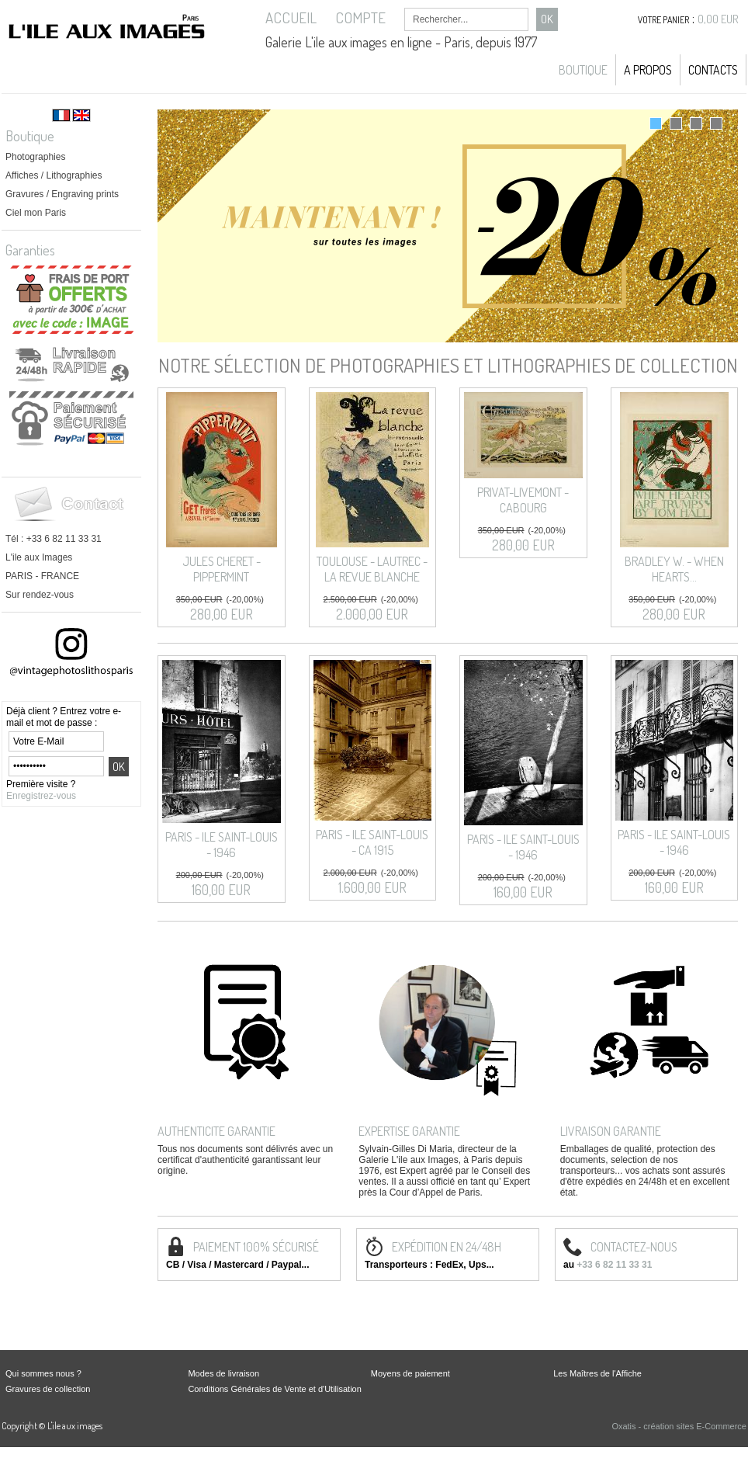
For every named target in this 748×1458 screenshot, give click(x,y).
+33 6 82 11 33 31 (614, 1264)
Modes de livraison (223, 1373)
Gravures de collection (47, 1389)
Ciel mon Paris (35, 212)
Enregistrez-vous (41, 795)
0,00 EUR (718, 19)
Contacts (713, 70)
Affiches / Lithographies (53, 175)
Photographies (35, 156)
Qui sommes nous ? (43, 1373)
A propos (648, 70)
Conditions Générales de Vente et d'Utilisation (274, 1389)
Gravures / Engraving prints (62, 194)
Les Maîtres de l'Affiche (597, 1373)
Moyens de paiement (410, 1373)
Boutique (583, 70)
